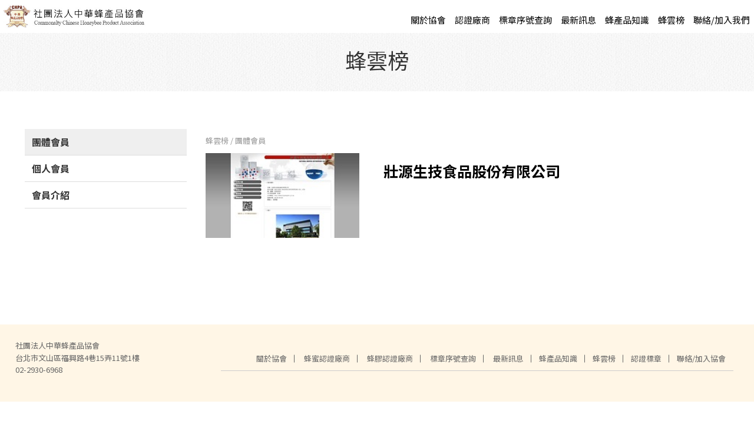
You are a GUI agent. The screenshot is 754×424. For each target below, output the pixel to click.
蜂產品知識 (627, 20)
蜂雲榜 (671, 20)
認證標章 (646, 363)
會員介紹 (51, 200)
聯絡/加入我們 (721, 20)
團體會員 (51, 147)
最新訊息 (578, 20)
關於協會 (428, 20)
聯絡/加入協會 (701, 363)
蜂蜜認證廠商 (327, 363)
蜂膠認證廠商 (390, 363)
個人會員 (51, 173)
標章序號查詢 (525, 20)
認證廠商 (472, 20)
